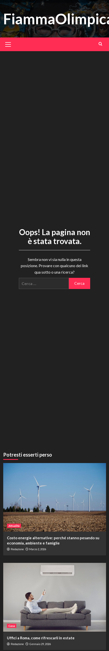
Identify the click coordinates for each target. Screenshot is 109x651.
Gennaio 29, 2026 (40, 643)
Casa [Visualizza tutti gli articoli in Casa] (11, 625)
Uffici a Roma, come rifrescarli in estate (41, 637)
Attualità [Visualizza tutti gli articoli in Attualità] (14, 525)
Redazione (17, 549)
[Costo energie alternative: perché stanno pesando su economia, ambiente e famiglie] (54, 497)
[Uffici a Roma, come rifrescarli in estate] (54, 597)
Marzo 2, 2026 (37, 549)
